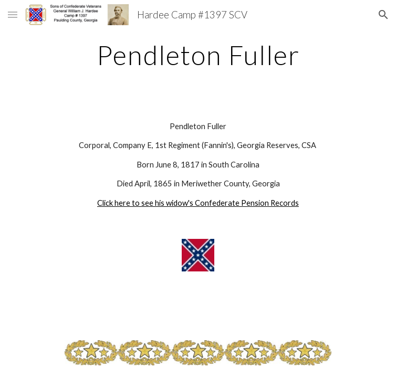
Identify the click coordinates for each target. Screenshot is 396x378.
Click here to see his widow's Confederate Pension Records (198, 202)
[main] (198, 55)
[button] (12, 14)
